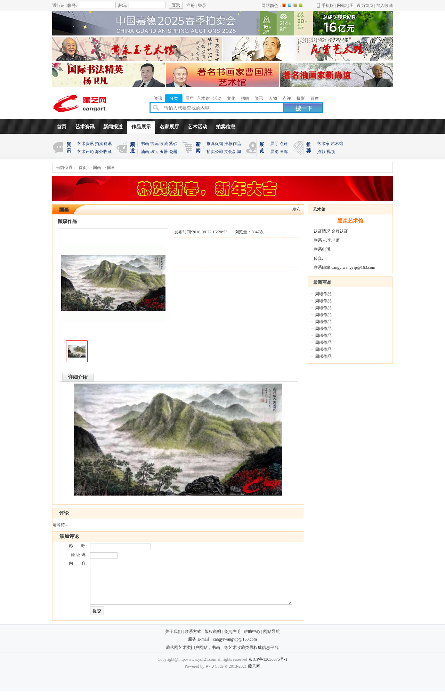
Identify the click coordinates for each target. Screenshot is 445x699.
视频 (330, 151)
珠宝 (154, 151)
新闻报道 (113, 126)
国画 (97, 167)
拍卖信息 (225, 126)
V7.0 (209, 674)
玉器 (164, 151)
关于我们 (173, 639)
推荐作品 (232, 143)
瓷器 (173, 151)
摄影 (321, 151)
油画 (145, 151)
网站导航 (271, 639)
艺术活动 (197, 126)
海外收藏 (103, 151)
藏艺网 (254, 674)
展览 (274, 151)
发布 (296, 209)
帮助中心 (252, 639)
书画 (145, 143)
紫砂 (173, 143)
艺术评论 (85, 151)
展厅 (274, 143)
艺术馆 (337, 143)
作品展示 (141, 126)
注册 (190, 5)
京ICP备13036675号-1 (268, 667)
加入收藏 (384, 5)
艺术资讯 (85, 126)
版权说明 (212, 639)
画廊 (284, 151)
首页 (61, 126)
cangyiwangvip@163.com (235, 647)
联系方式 (193, 639)
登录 (202, 5)
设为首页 (365, 5)
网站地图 (345, 5)
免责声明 (232, 639)
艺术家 (323, 143)
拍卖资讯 (103, 143)
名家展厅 (169, 126)
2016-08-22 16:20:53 (209, 232)
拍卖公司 (215, 151)
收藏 (164, 143)
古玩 (154, 143)
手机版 (328, 5)
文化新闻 (232, 151)
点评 (284, 143)
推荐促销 (215, 143)
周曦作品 (323, 293)
